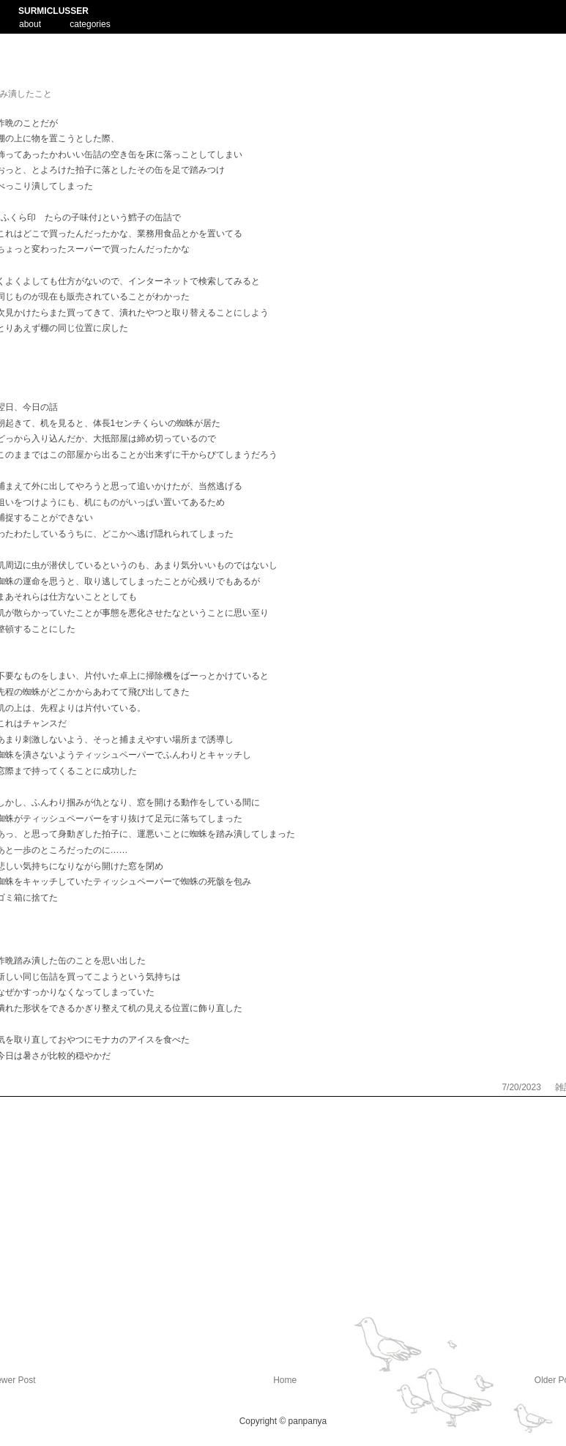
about (30, 22)
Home (285, 1380)
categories (90, 24)
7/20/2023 (522, 1087)
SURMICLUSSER (53, 11)
